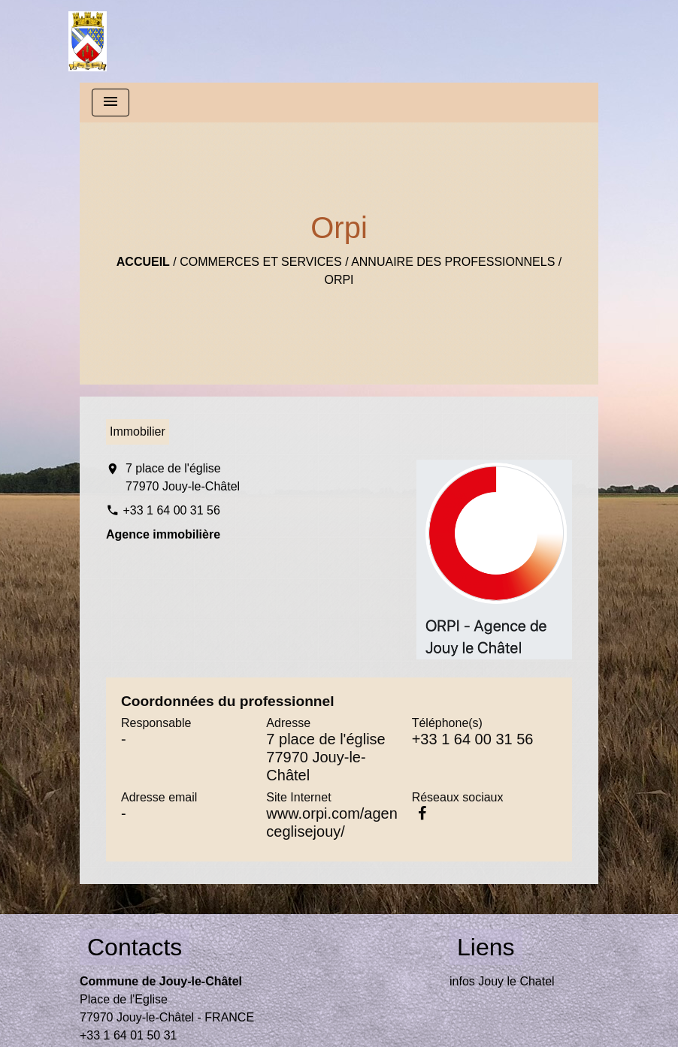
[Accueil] (87, 41)
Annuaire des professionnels (453, 261)
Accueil (143, 261)
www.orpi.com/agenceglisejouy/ (332, 822)
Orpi (338, 279)
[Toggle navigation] (110, 102)
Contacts (134, 947)
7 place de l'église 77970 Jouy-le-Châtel (183, 477)
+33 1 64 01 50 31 (128, 1035)
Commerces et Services (260, 261)
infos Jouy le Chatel (502, 981)
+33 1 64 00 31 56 (171, 510)
